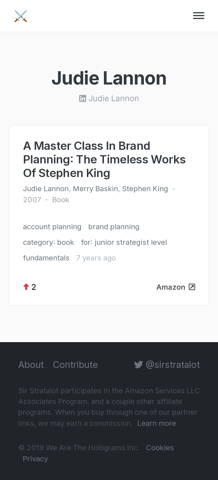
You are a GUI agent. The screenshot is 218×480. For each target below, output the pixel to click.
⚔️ (21, 16)
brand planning (113, 226)
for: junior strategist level (124, 242)
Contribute (75, 364)
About (31, 364)
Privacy (35, 458)
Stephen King (145, 188)
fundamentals (46, 257)
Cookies (160, 447)
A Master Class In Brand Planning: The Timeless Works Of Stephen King (104, 159)
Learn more (156, 423)
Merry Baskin (95, 188)
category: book (48, 242)
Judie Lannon (46, 188)
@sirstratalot (167, 364)
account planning (52, 226)
